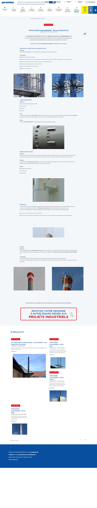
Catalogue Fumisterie (47, 2)
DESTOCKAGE (91, 2)
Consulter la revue (69, 2)
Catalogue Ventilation (58, 2)
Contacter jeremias (80, 2)
